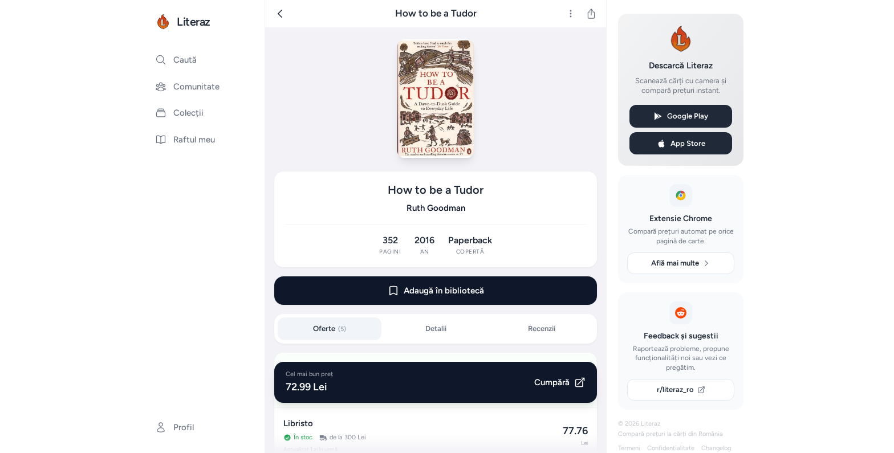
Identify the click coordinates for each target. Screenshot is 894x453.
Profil (174, 427)
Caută (176, 60)
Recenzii (541, 328)
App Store (681, 143)
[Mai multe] (570, 13)
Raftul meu (185, 139)
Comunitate (187, 86)
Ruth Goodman (436, 208)
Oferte (329, 328)
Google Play (680, 116)
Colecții (179, 113)
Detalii (435, 328)
